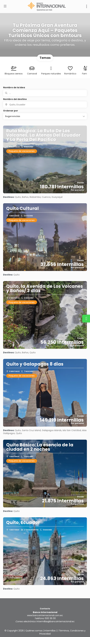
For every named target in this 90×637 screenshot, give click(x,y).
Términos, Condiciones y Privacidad (62, 632)
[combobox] (45, 104)
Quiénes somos (34, 630)
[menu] (86, 6)
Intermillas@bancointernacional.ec (56, 621)
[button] (45, 116)
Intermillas (50, 630)
